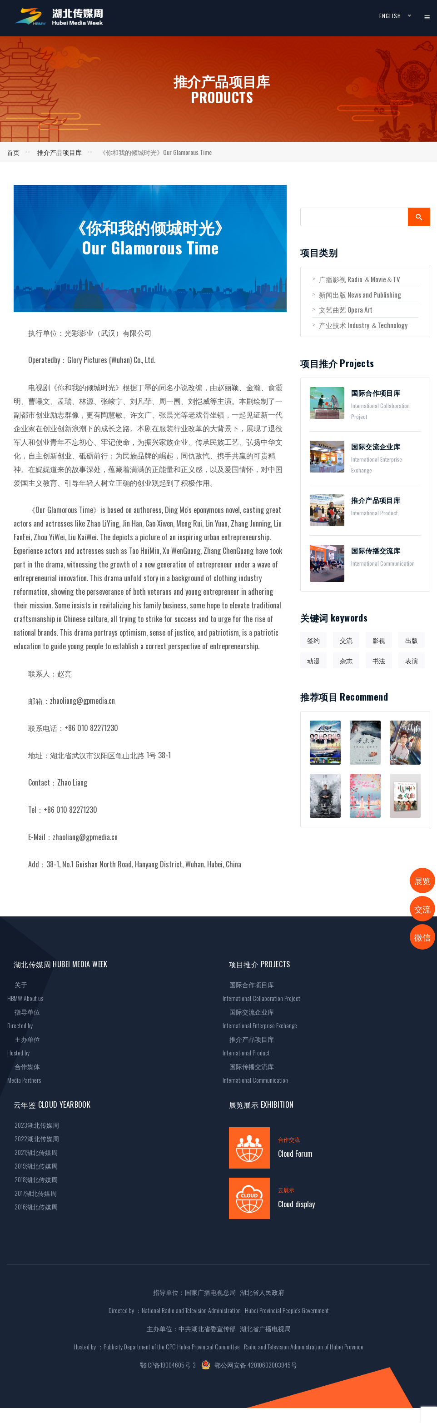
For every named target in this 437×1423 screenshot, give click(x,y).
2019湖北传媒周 (32, 1165)
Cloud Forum (295, 1153)
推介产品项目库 (59, 152)
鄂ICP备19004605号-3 (168, 1364)
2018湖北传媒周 (32, 1179)
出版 (411, 640)
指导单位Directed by (23, 1018)
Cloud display (296, 1204)
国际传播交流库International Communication (255, 1073)
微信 (422, 937)
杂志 (346, 660)
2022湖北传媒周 (33, 1138)
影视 (378, 640)
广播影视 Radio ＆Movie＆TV (356, 279)
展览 (422, 880)
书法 (378, 660)
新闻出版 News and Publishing (356, 294)
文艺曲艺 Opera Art (342, 309)
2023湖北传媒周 (33, 1124)
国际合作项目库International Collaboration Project (261, 991)
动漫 (313, 660)
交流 (346, 640)
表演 (411, 660)
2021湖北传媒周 (32, 1152)
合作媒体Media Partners (24, 1073)
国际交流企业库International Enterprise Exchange (260, 1018)
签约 (313, 640)
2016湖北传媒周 (32, 1206)
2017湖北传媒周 (32, 1193)
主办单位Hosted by (23, 1045)
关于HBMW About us (25, 991)
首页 (13, 152)
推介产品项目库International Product (248, 1045)
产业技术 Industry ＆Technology (359, 325)
